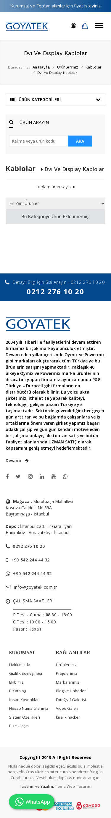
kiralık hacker (68, 717)
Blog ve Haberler (71, 690)
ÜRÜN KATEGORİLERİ (55, 99)
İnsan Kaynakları (24, 699)
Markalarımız (67, 682)
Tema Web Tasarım (73, 786)
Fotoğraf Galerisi (71, 699)
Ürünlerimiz (66, 664)
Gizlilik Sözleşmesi (25, 673)
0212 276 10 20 (55, 291)
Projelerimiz (66, 673)
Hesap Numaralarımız (28, 708)
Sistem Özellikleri (24, 717)
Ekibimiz (16, 682)
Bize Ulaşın (19, 725)
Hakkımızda (19, 664)
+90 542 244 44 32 (30, 560)
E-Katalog (17, 690)
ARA (80, 141)
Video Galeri (67, 708)
